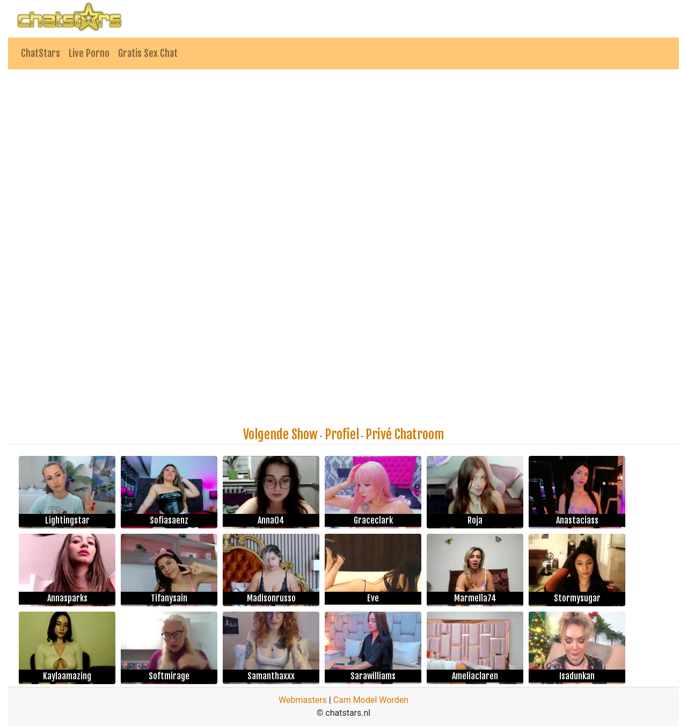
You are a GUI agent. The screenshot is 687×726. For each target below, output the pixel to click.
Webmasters (303, 700)
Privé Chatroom (405, 434)
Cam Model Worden (370, 700)
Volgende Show (280, 434)
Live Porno (89, 53)
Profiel (342, 434)
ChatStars (40, 53)
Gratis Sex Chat (148, 53)
